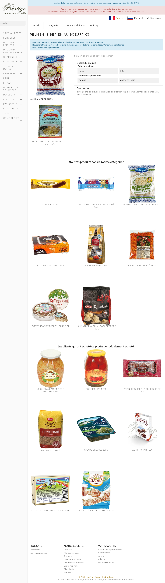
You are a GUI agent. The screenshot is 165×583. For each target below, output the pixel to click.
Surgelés (13, 38)
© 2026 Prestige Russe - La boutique (96, 577)
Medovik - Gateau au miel (50, 265)
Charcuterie (11, 57)
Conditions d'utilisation (74, 563)
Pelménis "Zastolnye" (96, 265)
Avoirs (101, 556)
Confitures (11, 109)
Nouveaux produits (38, 553)
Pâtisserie (13, 104)
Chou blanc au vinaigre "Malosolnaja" (50, 390)
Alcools (13, 99)
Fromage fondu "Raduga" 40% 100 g (50, 511)
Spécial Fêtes (12, 33)
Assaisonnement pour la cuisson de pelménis (50, 143)
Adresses (102, 559)
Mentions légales (71, 553)
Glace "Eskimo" (51, 204)
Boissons (13, 95)
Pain (6, 78)
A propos (68, 556)
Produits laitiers (13, 44)
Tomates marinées (96, 389)
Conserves (13, 62)
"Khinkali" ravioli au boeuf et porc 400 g (96, 327)
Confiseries (13, 118)
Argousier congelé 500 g (142, 265)
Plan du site (69, 569)
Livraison (68, 550)
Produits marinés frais (12, 51)
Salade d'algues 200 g (96, 450)
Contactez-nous (71, 566)
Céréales (13, 73)
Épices (7, 83)
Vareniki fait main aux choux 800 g (142, 204)
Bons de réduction (106, 562)
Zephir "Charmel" (142, 450)
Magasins (68, 572)
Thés (6, 113)
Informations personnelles (110, 549)
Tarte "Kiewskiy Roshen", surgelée (50, 326)
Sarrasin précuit (50, 450)
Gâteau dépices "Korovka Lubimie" (96, 511)
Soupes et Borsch (10, 67)
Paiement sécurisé (72, 559)
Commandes (104, 553)
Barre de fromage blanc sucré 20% (96, 205)
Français (116, 18)
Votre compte (107, 546)
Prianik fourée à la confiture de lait (142, 390)
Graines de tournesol (10, 88)
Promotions (35, 550)
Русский (135, 18)
